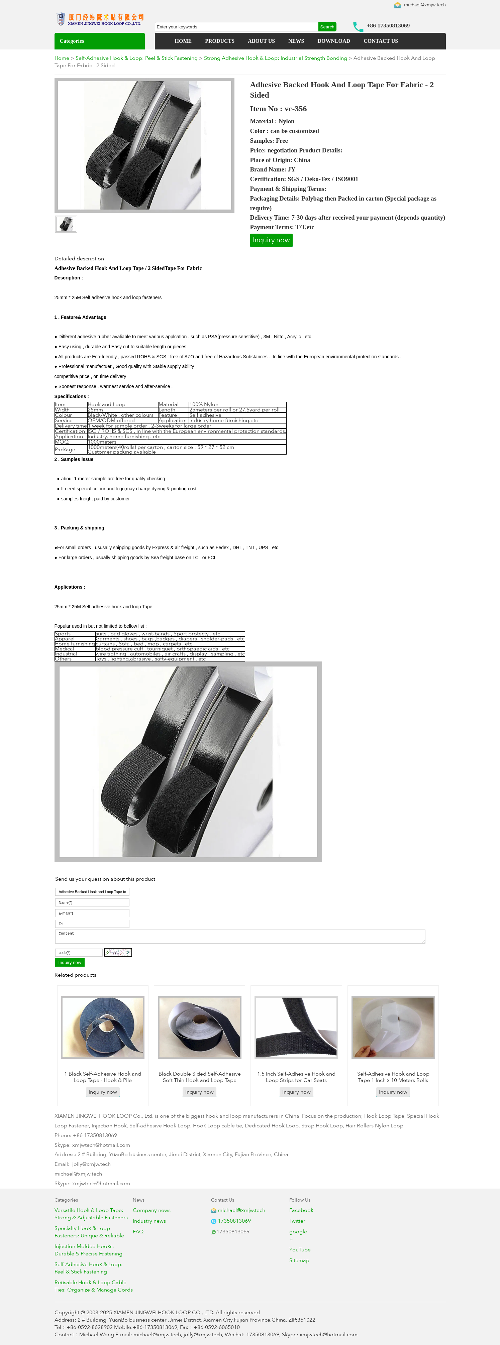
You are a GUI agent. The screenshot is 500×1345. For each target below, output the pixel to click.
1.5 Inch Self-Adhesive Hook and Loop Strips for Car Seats (296, 1077)
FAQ (138, 1231)
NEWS (296, 41)
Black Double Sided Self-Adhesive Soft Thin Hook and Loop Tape (200, 1077)
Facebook (301, 1210)
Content (240, 937)
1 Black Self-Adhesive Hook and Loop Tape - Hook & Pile (102, 1077)
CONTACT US (381, 41)
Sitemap (299, 1260)
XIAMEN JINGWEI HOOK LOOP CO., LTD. (163, 1312)
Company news (152, 1210)
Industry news (149, 1221)
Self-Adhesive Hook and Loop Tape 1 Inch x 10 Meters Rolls (393, 1077)
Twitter (297, 1221)
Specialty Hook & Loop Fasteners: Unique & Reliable (89, 1232)
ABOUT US (261, 41)
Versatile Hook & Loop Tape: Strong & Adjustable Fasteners (91, 1214)
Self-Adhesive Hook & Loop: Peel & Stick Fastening (137, 58)
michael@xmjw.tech (425, 5)
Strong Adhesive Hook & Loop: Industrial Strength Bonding (275, 58)
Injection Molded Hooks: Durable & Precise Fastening (88, 1250)
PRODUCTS (219, 41)
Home (62, 58)
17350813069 (234, 1221)
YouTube (300, 1249)
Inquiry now (271, 240)
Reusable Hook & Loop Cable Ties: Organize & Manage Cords (94, 1286)
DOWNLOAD (333, 41)
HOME (183, 41)
